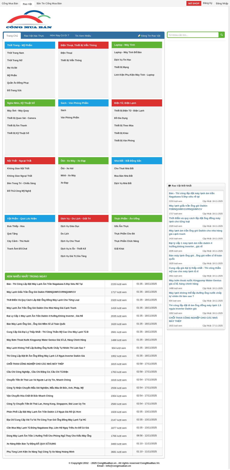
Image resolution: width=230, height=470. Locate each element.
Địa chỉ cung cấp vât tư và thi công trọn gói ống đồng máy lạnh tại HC (46, 420)
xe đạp (64, 182)
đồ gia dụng (121, 118)
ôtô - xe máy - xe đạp (73, 160)
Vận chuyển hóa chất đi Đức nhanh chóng (30, 396)
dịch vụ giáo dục (70, 226)
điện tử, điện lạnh (125, 103)
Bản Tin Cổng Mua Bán (49, 3)
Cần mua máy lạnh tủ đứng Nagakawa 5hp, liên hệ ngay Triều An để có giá (48, 428)
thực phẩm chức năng (126, 241)
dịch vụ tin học (122, 60)
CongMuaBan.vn (106, 463)
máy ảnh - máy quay (18, 110)
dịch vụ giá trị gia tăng (73, 256)
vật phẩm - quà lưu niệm (22, 218)
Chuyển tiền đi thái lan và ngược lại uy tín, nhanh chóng (39, 380)
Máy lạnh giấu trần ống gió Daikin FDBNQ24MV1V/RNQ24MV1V (41, 292)
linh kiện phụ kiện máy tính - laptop (134, 75)
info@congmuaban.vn (118, 465)
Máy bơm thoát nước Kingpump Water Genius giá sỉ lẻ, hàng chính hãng (46, 340)
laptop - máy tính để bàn (128, 52)
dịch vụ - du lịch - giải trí (76, 218)
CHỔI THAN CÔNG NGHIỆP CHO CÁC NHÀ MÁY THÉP (35, 364)
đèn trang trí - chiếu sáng (21, 183)
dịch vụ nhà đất (123, 183)
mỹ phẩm (12, 75)
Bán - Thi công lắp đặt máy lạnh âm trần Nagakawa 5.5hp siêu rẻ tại (45, 284)
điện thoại (66, 53)
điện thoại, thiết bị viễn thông (79, 45)
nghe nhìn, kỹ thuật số (21, 103)
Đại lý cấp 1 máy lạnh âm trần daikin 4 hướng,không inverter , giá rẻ (45, 316)
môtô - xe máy (68, 175)
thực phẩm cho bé (124, 233)
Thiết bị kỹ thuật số (18, 133)
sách (63, 110)
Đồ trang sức (14, 90)
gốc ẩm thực (121, 226)
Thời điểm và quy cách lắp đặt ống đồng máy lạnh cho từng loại (43, 300)
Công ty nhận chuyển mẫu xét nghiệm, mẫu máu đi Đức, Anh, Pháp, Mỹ (45, 388)
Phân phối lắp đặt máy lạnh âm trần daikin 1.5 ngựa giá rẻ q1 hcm (44, 412)
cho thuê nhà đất (124, 168)
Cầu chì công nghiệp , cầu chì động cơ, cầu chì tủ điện (37, 372)
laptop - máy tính (124, 44)
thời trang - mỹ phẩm (19, 45)
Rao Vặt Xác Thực (34, 35)
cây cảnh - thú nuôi (18, 241)
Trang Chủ (12, 35)
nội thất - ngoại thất (19, 160)
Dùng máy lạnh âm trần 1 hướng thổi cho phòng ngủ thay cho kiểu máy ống (49, 436)
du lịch (65, 233)
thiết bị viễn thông (71, 60)
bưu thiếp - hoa (15, 226)
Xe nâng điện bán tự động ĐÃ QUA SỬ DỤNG (31, 444)
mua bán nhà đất (123, 176)
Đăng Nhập (222, 3)
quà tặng (12, 233)
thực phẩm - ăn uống (127, 218)
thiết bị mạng (121, 67)
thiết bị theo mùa (123, 125)
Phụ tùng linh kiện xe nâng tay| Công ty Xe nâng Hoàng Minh (40, 451)
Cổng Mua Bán (10, 3)
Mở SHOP (193, 3)
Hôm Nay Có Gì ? (59, 35)
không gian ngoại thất (19, 176)
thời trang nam (15, 53)
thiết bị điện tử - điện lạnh (129, 110)
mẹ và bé (12, 68)
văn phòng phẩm (70, 117)
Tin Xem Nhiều (83, 35)
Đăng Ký (207, 3)
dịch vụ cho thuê (70, 241)
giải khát (119, 248)
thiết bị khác (121, 133)
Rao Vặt (27, 4)
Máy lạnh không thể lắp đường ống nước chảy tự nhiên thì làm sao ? (46, 348)
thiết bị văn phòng (124, 140)
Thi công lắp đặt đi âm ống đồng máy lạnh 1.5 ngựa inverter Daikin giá (46, 356)
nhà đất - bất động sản (127, 160)
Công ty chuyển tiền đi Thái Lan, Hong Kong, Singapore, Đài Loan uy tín (46, 404)
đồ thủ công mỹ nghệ (19, 191)
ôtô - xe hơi (67, 168)
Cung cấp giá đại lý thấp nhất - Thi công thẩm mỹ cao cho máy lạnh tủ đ (47, 332)
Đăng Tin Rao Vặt (150, 35)
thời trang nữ (14, 60)
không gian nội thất (18, 168)
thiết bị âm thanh (17, 125)
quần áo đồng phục (18, 83)
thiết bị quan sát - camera (21, 118)
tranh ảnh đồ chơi (17, 248)
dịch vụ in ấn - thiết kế (73, 248)
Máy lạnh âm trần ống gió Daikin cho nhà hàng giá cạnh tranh (41, 308)
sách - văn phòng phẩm (74, 103)
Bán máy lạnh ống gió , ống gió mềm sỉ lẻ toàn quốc (36, 324)
